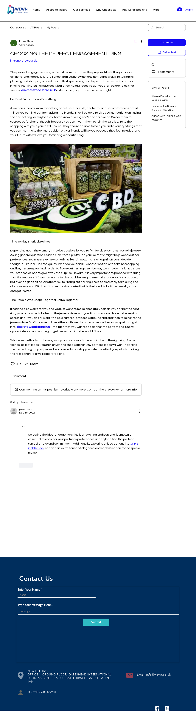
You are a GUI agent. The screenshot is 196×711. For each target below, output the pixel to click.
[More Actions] (139, 41)
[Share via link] (31, 364)
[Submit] (96, 622)
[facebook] (157, 708)
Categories (18, 27)
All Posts (36, 27)
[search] (167, 27)
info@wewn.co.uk (158, 674)
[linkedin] (167, 708)
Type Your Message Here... (35, 604)
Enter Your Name (29, 589)
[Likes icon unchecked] (12, 364)
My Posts (53, 27)
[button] (81, 9)
